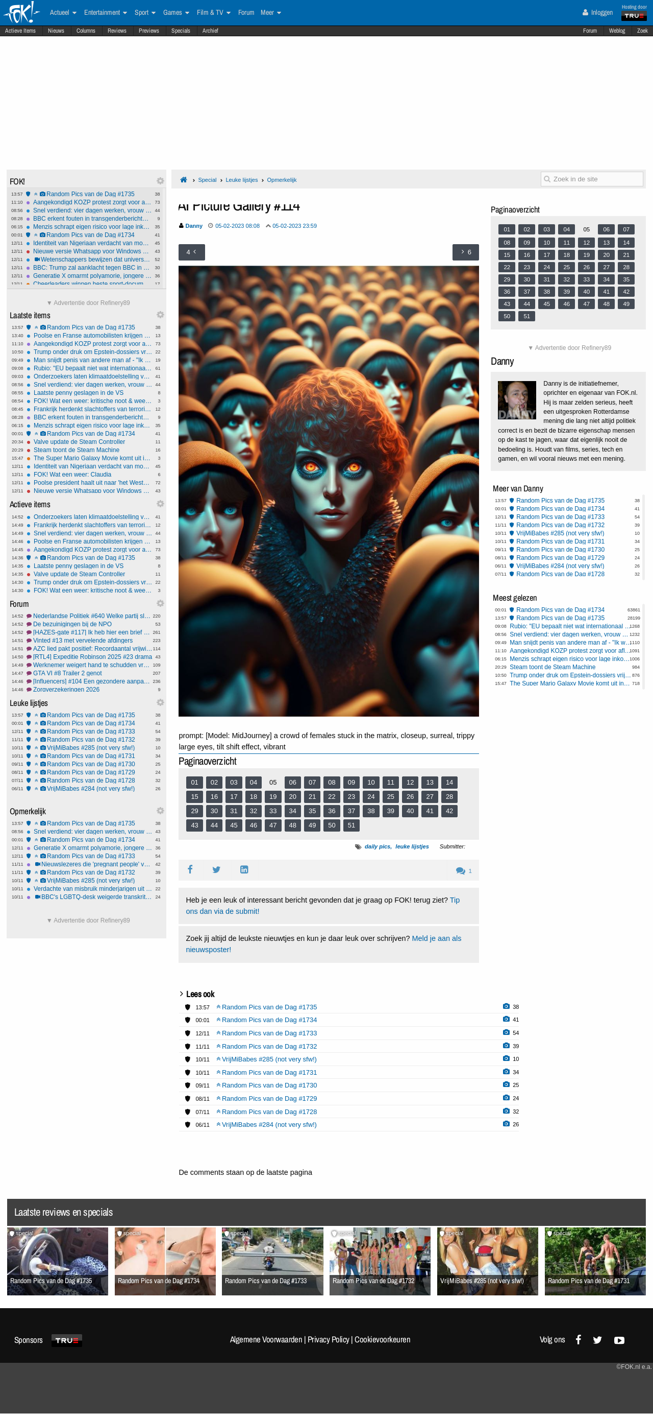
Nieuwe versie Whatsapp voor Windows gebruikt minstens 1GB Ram (89, 251)
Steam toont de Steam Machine (90, 450)
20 (292, 796)
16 (214, 796)
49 (312, 825)
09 (351, 782)
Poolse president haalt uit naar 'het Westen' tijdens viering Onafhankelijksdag (90, 483)
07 (312, 782)
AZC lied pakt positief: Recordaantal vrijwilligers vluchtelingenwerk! (90, 649)
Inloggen (598, 12)
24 (370, 796)
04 (253, 782)
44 (214, 825)
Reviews (117, 31)
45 (233, 825)
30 (214, 811)
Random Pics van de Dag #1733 (90, 731)
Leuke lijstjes (241, 180)
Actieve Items (20, 31)
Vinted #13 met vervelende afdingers (90, 640)
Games (176, 13)
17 (233, 796)
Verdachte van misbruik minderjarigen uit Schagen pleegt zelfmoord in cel (90, 889)
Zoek (642, 31)
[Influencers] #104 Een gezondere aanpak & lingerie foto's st (90, 681)
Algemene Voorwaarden (266, 1339)
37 (351, 811)
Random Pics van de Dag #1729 (90, 772)
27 (429, 796)
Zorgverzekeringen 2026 (90, 690)
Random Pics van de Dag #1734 (89, 235)
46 (253, 825)
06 (292, 782)
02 (214, 782)
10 (370, 782)
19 (273, 796)
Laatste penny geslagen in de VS (90, 393)
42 (449, 811)
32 (253, 811)
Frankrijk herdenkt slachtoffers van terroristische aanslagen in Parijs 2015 (90, 409)
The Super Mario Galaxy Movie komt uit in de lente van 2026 (90, 458)
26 (410, 796)
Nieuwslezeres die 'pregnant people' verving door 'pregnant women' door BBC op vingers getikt (90, 864)
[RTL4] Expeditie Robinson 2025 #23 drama (90, 657)
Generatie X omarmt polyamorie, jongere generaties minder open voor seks (89, 276)
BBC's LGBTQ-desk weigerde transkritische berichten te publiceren (90, 897)
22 (331, 796)
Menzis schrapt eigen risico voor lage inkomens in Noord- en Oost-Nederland (89, 227)
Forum (590, 31)
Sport (145, 13)
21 (312, 796)
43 (194, 825)
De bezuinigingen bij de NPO (90, 624)
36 (331, 811)
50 (331, 825)
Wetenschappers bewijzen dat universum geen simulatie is (89, 259)
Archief (210, 31)
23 (351, 796)
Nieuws (56, 31)
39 (390, 811)
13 (429, 782)
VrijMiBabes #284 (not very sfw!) (90, 789)
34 (292, 811)
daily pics (377, 846)
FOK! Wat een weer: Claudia (90, 474)
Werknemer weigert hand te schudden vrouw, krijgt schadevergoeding (90, 665)
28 (449, 796)
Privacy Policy (328, 1339)
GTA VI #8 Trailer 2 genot (90, 673)
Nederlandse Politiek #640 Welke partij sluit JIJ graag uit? (90, 616)
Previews (149, 31)
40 (410, 811)
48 (292, 825)
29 (194, 811)
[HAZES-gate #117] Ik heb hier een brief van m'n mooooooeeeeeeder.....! (90, 632)
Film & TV (214, 13)
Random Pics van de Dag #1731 (90, 756)
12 (410, 782)
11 (390, 782)
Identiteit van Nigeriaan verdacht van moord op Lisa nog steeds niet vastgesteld (89, 243)
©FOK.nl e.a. (634, 1366)
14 (449, 782)
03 (233, 782)
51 (351, 825)
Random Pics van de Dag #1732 (90, 740)
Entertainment (105, 13)
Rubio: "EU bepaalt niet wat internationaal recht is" (90, 368)
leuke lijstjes (412, 846)
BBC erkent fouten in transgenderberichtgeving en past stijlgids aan (89, 219)
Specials (180, 31)
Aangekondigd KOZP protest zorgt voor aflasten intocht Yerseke (89, 202)
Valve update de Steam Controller (90, 442)
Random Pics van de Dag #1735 (89, 194)
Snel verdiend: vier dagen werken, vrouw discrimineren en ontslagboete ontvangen (89, 210)
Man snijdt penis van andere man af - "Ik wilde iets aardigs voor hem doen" (90, 360)
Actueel (63, 13)
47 (273, 825)
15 (194, 796)
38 (370, 811)
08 (331, 782)
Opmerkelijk (281, 180)
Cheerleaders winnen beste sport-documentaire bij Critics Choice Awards (89, 284)
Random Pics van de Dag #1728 (90, 780)
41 (429, 811)
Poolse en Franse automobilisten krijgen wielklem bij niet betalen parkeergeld (90, 336)
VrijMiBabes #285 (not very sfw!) (90, 748)
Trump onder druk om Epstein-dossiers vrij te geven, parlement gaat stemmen (90, 352)
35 (312, 811)
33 (273, 811)
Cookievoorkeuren (382, 1339)
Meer (271, 13)
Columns (86, 31)
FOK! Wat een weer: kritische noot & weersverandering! (90, 401)
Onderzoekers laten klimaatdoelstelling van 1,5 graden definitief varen (90, 376)
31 (233, 811)
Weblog (617, 31)
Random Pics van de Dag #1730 (90, 764)
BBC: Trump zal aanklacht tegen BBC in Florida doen (89, 268)
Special (207, 180)
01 (194, 782)
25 (390, 796)
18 (253, 796)
